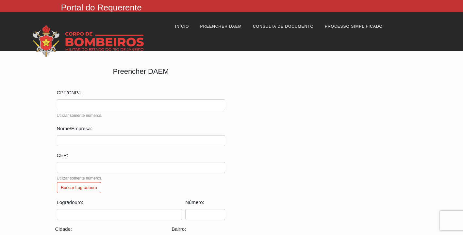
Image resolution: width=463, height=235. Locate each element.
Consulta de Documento (283, 26)
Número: (194, 202)
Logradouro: (70, 202)
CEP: (62, 155)
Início (182, 26)
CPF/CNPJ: (69, 92)
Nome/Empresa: (74, 128)
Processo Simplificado (354, 26)
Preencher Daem (221, 26)
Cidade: (63, 229)
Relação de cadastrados (207, 55)
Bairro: (179, 229)
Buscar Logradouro (79, 187)
